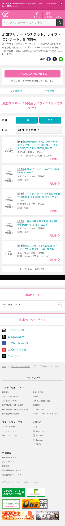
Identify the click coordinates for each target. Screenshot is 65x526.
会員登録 (48, 17)
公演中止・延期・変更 (41, 400)
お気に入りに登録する (35, 73)
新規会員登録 (38, 392)
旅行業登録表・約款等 (10, 413)
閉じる (61, 3)
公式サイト (14, 330)
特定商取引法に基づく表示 (12, 405)
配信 (50, 120)
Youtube (39, 435)
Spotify (12, 356)
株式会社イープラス (10, 457)
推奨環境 (36, 405)
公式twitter (14, 336)
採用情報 (5, 466)
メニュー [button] (59, 17)
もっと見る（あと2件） (32, 269)
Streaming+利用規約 (10, 396)
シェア (48, 59)
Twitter (55, 59)
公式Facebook (16, 343)
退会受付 (36, 396)
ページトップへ (32, 377)
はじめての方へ (39, 409)
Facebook (40, 431)
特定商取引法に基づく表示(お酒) (15, 409)
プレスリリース (8, 461)
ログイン (36, 17)
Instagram (40, 440)
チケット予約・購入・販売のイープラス (5, 14)
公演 (26, 120)
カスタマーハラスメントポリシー (46, 413)
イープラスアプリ (9, 427)
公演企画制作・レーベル (11, 474)
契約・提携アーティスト (11, 470)
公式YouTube (15, 349)
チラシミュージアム (10, 435)
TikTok (39, 444)
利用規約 (5, 392)
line (61, 59)
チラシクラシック (9, 431)
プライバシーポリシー (10, 400)
